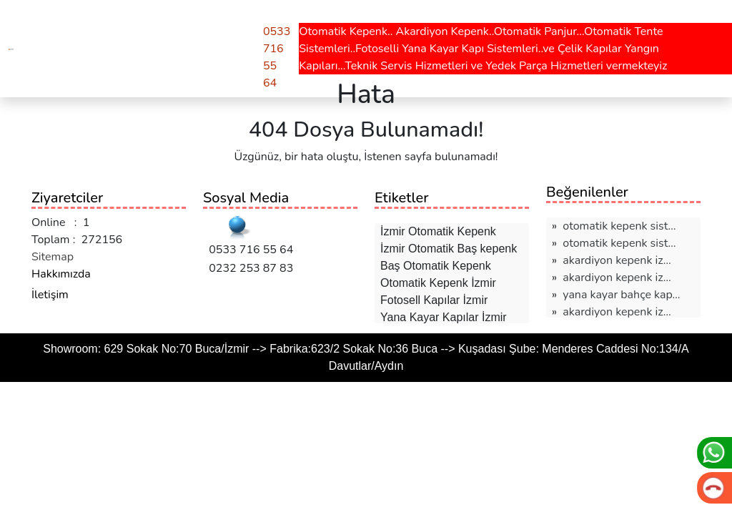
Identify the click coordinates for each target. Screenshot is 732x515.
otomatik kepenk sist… (619, 226)
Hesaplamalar (161, 20)
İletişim (50, 295)
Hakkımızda (61, 274)
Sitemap (52, 257)
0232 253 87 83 (248, 268)
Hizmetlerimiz (67, 20)
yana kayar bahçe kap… (621, 295)
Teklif (233, 20)
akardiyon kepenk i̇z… (617, 260)
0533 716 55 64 (248, 250)
